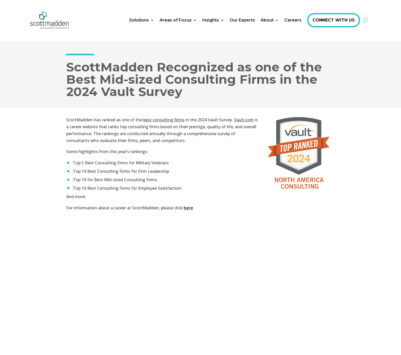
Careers (293, 20)
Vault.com (244, 120)
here (188, 208)
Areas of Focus (176, 20)
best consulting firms (163, 120)
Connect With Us (334, 20)
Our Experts (242, 20)
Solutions (139, 20)
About (267, 20)
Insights (210, 20)
